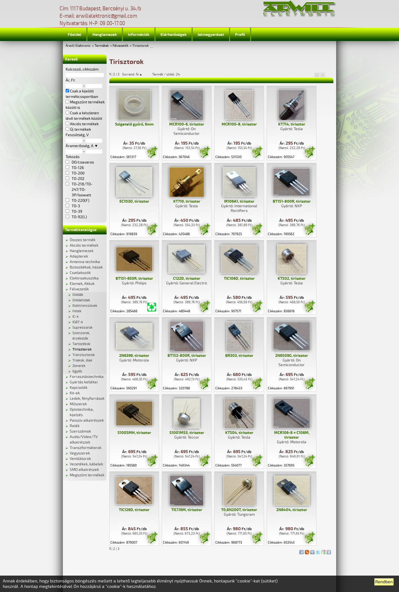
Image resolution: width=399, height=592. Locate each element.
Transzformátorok (85, 447)
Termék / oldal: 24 (166, 74)
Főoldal (74, 34)
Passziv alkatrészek (87, 420)
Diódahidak (81, 300)
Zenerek (79, 366)
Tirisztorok (140, 46)
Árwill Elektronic (78, 46)
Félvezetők (120, 46)
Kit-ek (75, 393)
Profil (240, 34)
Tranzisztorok (83, 355)
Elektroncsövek (84, 306)
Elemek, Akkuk (82, 283)
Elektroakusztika (84, 278)
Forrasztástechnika (87, 376)
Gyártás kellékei (84, 382)
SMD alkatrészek (84, 469)
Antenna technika (85, 261)
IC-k (75, 316)
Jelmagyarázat (211, 34)
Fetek (76, 311)
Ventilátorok (80, 458)
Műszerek (78, 404)
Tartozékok (81, 344)
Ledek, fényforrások (87, 398)
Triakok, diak (82, 360)
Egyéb (77, 371)
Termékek (102, 46)
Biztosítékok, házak (86, 267)
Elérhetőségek (173, 34)
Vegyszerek (80, 453)
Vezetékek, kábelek (86, 464)
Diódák (77, 295)
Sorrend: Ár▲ (135, 74)
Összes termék (82, 240)
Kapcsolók (78, 387)
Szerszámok (80, 431)
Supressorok (82, 327)
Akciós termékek (84, 245)
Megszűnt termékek (87, 475)
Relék (75, 426)
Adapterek (79, 256)
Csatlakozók (80, 272)
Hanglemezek (104, 34)
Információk (138, 34)
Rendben (384, 582)
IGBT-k (77, 322)
